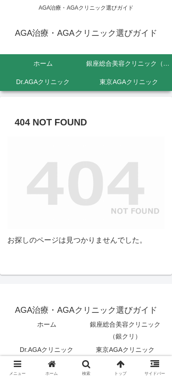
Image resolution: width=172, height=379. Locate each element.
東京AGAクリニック (125, 349)
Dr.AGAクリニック (46, 349)
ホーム (46, 324)
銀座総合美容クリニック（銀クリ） (125, 330)
